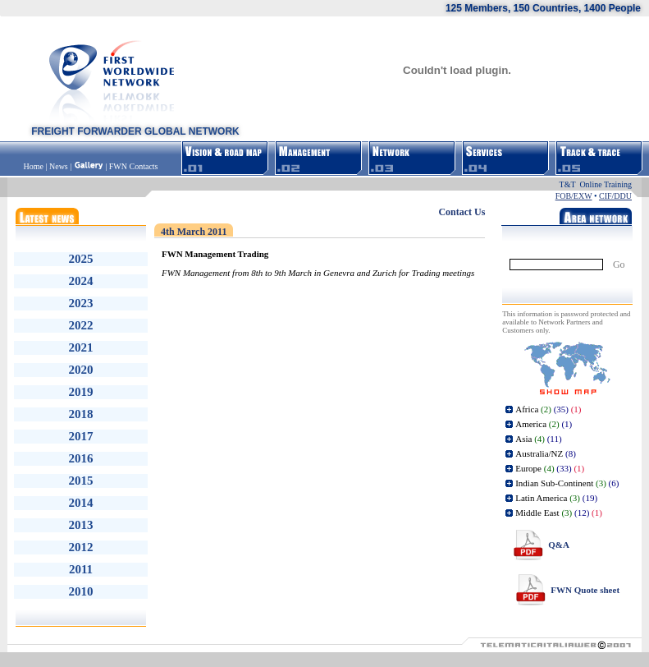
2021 (81, 347)
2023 (81, 303)
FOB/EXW (573, 195)
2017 (81, 436)
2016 (81, 458)
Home (35, 166)
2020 (81, 369)
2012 (81, 547)
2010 (81, 591)
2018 (81, 414)
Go (619, 264)
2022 (81, 325)
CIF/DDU (615, 195)
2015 (81, 480)
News (58, 166)
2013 (81, 524)
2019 (81, 391)
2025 (81, 258)
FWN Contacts (133, 166)
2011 (81, 569)
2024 (81, 281)
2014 (81, 502)
